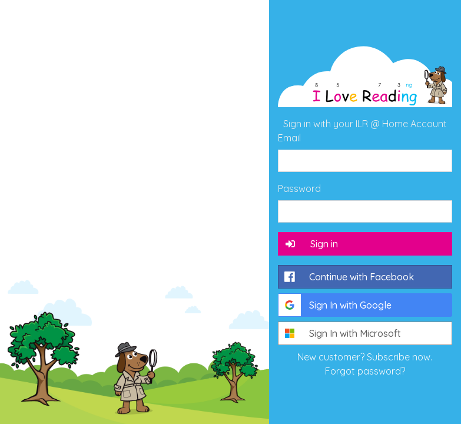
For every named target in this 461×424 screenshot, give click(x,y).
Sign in (311, 244)
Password (299, 188)
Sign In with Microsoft (339, 333)
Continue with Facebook (346, 277)
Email (289, 138)
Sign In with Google (335, 305)
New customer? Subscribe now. (364, 357)
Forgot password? (365, 371)
